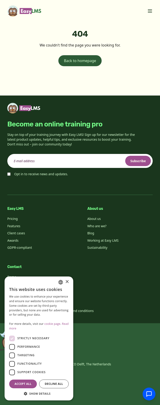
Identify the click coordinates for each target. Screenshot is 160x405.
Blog (90, 233)
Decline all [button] (54, 384)
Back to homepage (80, 60)
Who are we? (97, 226)
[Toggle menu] (150, 11)
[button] (39, 393)
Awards (13, 240)
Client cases (16, 233)
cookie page (52, 324)
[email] (80, 161)
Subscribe (138, 161)
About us (94, 218)
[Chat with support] (149, 394)
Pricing (12, 218)
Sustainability (97, 247)
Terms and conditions (77, 311)
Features (13, 226)
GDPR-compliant (19, 247)
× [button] (67, 282)
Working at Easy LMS (103, 240)
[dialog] (39, 338)
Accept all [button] (23, 384)
